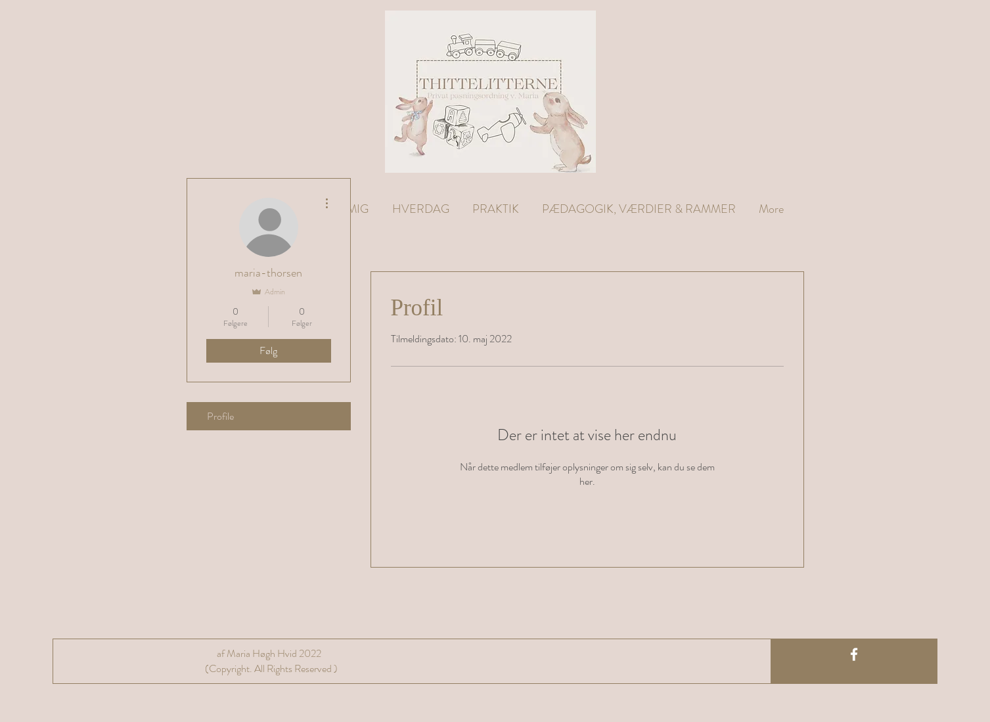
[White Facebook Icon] (854, 654)
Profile (220, 416)
